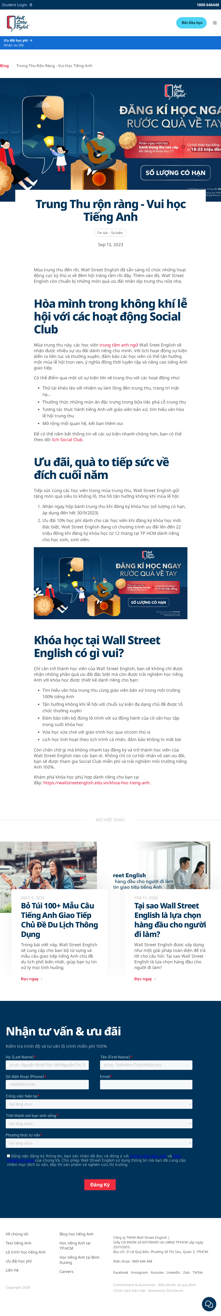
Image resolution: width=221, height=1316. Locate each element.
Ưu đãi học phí (19, 1261)
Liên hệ (12, 1270)
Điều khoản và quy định (177, 1284)
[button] (215, 23)
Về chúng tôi (17, 1234)
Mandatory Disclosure (165, 1290)
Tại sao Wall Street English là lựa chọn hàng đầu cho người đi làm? (170, 920)
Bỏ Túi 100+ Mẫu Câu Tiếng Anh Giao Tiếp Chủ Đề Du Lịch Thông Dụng (59, 920)
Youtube (157, 1272)
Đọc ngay (33, 979)
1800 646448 (208, 4)
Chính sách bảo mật (129, 1290)
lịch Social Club (67, 439)
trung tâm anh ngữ (119, 345)
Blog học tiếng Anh (77, 1234)
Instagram (139, 1272)
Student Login (17, 4)
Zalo (186, 1272)
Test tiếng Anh (18, 1243)
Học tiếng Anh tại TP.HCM (75, 1245)
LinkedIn (173, 1272)
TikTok (197, 1272)
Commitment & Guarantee (134, 1284)
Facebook (120, 1272)
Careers (67, 1271)
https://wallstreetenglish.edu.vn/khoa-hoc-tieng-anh (96, 782)
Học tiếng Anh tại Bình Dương (80, 1260)
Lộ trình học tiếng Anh (26, 1252)
